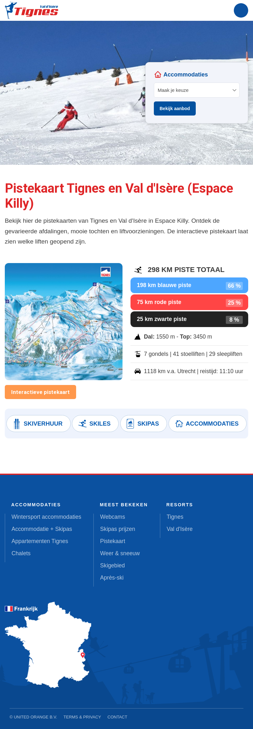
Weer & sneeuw (120, 553)
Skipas (142, 423)
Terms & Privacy (82, 717)
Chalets (21, 553)
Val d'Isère (180, 529)
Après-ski (111, 577)
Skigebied (112, 565)
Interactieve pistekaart (40, 392)
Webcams (112, 517)
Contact (117, 717)
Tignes (175, 517)
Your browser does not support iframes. (196, 93)
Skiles (93, 423)
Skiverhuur (37, 423)
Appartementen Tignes (40, 541)
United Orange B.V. (35, 717)
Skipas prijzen (117, 529)
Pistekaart (112, 541)
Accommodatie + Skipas (42, 529)
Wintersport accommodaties (46, 517)
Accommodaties (206, 423)
